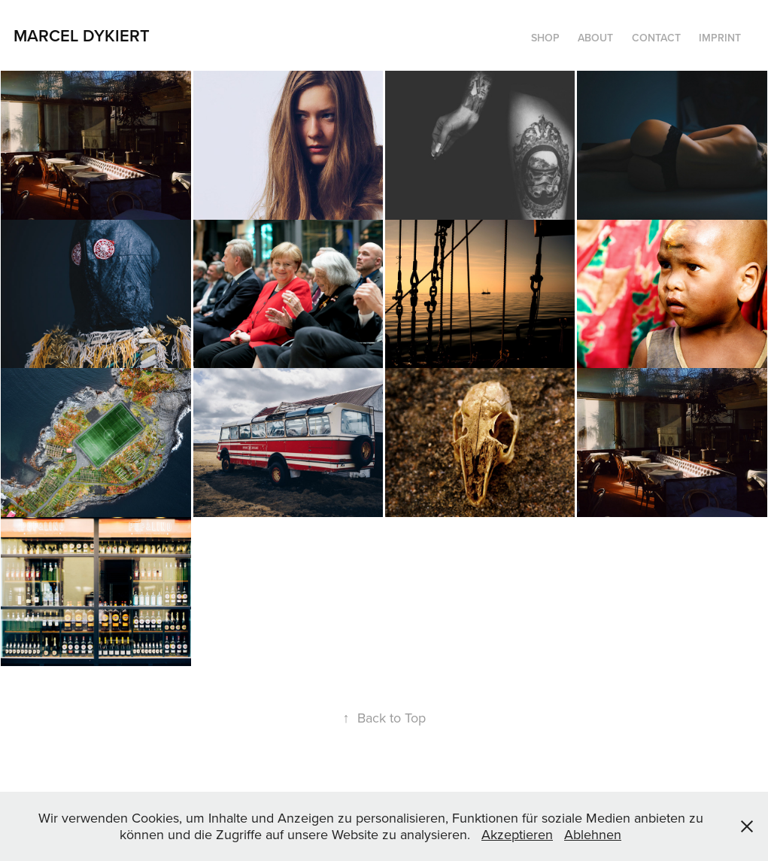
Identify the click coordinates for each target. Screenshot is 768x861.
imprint (720, 37)
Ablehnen (592, 834)
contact (656, 37)
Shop (545, 37)
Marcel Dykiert (82, 35)
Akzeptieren (517, 834)
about (595, 37)
